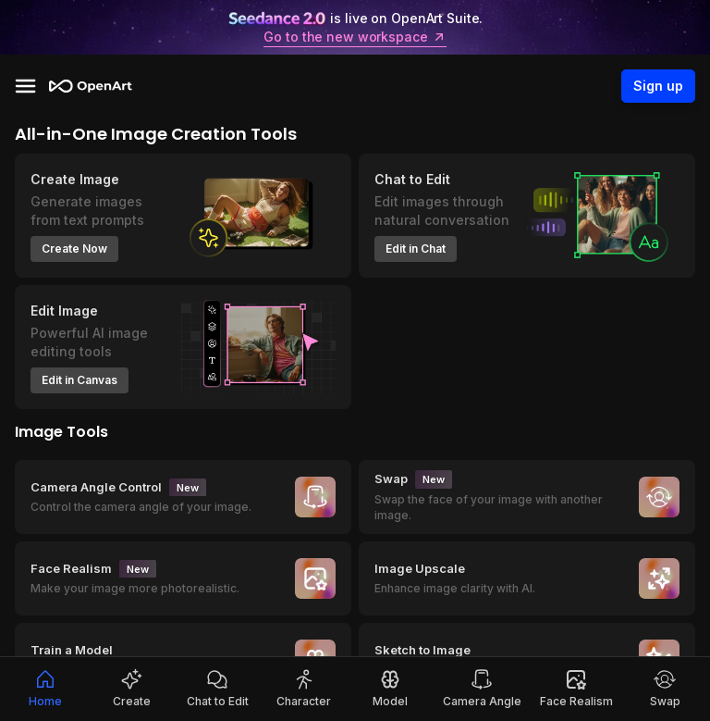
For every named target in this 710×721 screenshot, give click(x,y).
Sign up (658, 86)
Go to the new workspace (354, 37)
